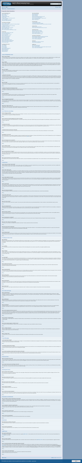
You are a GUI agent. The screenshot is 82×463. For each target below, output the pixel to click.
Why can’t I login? (4, 17)
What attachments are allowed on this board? (38, 41)
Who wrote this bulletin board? (36, 45)
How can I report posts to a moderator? (7, 39)
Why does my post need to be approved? (7, 41)
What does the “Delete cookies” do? (6, 20)
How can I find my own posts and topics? (37, 33)
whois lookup (4, 445)
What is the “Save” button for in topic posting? (8, 40)
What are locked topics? (5, 50)
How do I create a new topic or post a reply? (7, 32)
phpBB (28, 136)
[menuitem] (7, 7)
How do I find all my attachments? (36, 42)
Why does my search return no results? (37, 31)
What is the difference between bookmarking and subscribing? (40, 36)
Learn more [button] (34, 461)
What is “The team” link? (35, 19)
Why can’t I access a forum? (5, 37)
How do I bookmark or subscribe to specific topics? (38, 37)
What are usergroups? (35, 15)
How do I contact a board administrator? (37, 47)
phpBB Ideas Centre (39, 439)
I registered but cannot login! (5, 16)
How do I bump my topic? (5, 42)
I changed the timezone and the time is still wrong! (8, 25)
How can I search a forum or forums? (37, 30)
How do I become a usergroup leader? (37, 17)
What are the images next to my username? (7, 27)
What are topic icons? (5, 51)
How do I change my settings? (6, 23)
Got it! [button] (76, 461)
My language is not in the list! (5, 26)
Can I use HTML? (4, 45)
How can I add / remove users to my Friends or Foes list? (39, 27)
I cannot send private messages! (36, 22)
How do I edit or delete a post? (6, 33)
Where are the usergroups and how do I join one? (38, 16)
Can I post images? (4, 47)
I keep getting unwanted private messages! (37, 23)
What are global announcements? (6, 48)
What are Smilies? (4, 46)
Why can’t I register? (4, 15)
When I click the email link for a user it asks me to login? (9, 29)
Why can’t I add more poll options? (6, 35)
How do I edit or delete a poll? (6, 36)
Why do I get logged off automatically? (7, 19)
